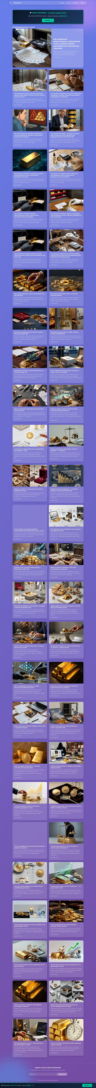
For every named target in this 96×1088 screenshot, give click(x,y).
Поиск (82, 2)
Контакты (75, 2)
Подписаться (62, 1074)
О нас (68, 2)
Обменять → (48, 20)
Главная (62, 2)
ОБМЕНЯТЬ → (87, 1085)
